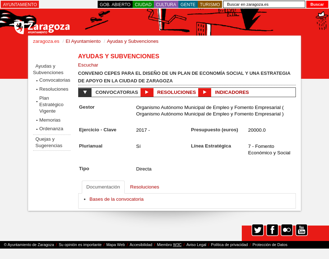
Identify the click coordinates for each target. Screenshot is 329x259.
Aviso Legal (196, 244)
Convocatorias (54, 80)
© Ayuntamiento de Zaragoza (29, 244)
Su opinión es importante (80, 244)
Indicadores (223, 92)
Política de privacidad (229, 244)
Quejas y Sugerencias (48, 142)
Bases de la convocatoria (116, 199)
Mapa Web (115, 244)
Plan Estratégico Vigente (51, 104)
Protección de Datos (270, 244)
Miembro (169, 244)
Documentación (103, 187)
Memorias (50, 120)
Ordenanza (51, 128)
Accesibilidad (141, 244)
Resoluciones (53, 89)
